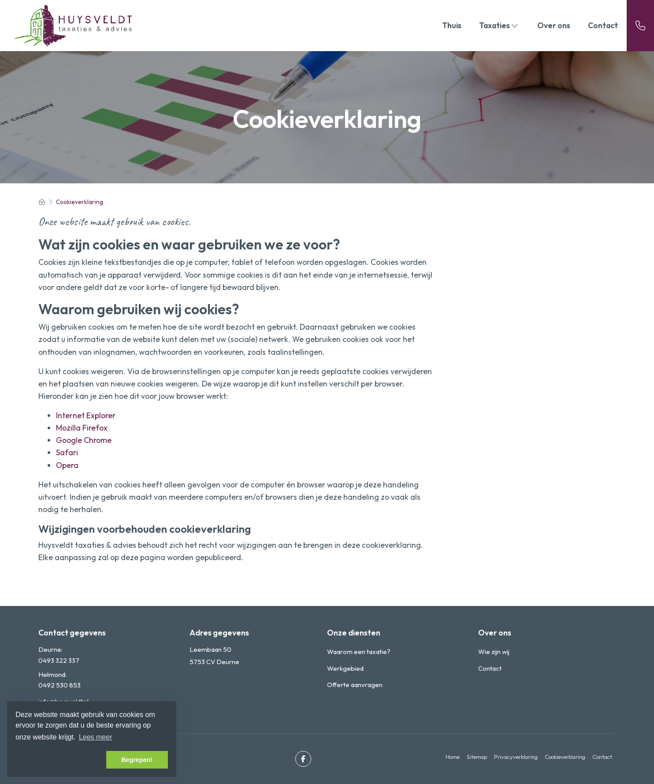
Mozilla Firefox (82, 428)
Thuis (451, 25)
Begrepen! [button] (136, 759)
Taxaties (499, 25)
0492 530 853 (59, 685)
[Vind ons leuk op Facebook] (303, 759)
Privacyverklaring (516, 756)
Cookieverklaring (565, 756)
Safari (67, 452)
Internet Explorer (85, 415)
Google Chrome (83, 440)
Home (453, 756)
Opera (67, 465)
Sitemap (477, 756)
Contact (603, 25)
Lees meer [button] (95, 737)
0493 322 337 (58, 660)
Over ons (553, 25)
